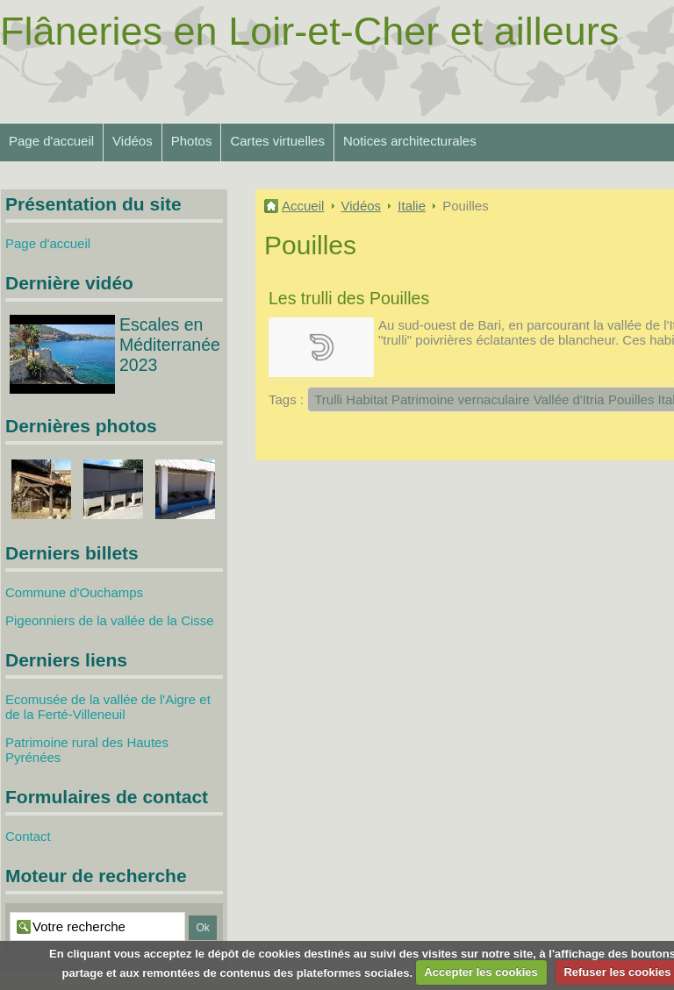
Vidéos (132, 140)
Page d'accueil (51, 140)
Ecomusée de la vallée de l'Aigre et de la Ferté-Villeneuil (108, 707)
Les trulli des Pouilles (349, 298)
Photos (191, 140)
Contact (28, 836)
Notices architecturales (410, 140)
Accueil (303, 205)
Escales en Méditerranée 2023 (169, 344)
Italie (412, 205)
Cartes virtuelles (277, 140)
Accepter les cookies (480, 972)
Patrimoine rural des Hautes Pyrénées (86, 750)
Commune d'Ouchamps (74, 592)
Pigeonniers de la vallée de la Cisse (109, 620)
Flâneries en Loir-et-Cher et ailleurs (309, 31)
